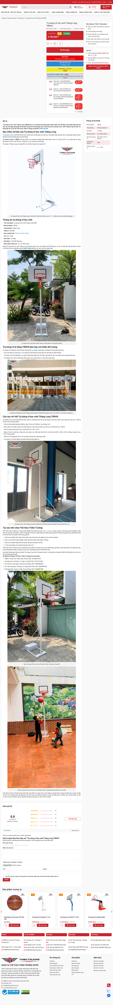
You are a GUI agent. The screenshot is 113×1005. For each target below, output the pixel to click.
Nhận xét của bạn (8, 848)
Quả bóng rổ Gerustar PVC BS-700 (14, 918)
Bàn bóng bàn (75, 968)
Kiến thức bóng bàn (99, 961)
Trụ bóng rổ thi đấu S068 (96, 917)
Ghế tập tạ (74, 961)
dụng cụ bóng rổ (47, 531)
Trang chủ (4, 18)
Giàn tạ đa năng (76, 963)
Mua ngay (16, 925)
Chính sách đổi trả (54, 972)
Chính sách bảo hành (55, 970)
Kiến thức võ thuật (98, 968)
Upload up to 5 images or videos (12, 862)
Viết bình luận (73, 819)
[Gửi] (70, 7)
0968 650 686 (43, 128)
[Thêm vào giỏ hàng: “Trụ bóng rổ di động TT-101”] (34, 925)
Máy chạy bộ (5, 12)
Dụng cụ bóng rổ (72, 12)
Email (45, 869)
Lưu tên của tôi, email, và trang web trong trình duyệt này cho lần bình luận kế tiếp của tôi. (32, 876)
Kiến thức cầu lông (98, 965)
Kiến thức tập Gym (98, 963)
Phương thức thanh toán (56, 968)
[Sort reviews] (75, 831)
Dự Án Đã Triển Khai (96, 2)
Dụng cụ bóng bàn (58, 12)
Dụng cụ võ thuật (43, 12)
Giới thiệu (74, 2)
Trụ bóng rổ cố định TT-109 (69, 917)
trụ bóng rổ (35, 350)
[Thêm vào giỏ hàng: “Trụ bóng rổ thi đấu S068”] (90, 925)
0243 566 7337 (6, 983)
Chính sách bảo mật (55, 974)
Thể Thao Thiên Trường (21, 233)
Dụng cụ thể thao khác (102, 12)
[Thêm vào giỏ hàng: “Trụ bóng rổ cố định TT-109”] (62, 925)
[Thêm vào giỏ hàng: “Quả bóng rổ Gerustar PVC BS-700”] (6, 925)
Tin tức (105, 2)
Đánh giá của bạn (8, 843)
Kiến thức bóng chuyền (100, 970)
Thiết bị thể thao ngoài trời (77, 973)
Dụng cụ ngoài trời (86, 12)
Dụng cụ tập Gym (30, 12)
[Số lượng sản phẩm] (51, 43)
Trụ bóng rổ (21, 18)
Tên (4, 869)
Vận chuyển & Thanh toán (84, 2)
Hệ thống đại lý (53, 963)
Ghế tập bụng (75, 965)
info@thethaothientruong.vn (10, 985)
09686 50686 (27, 248)
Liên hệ (110, 2)
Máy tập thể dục (17, 12)
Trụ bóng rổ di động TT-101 (41, 917)
